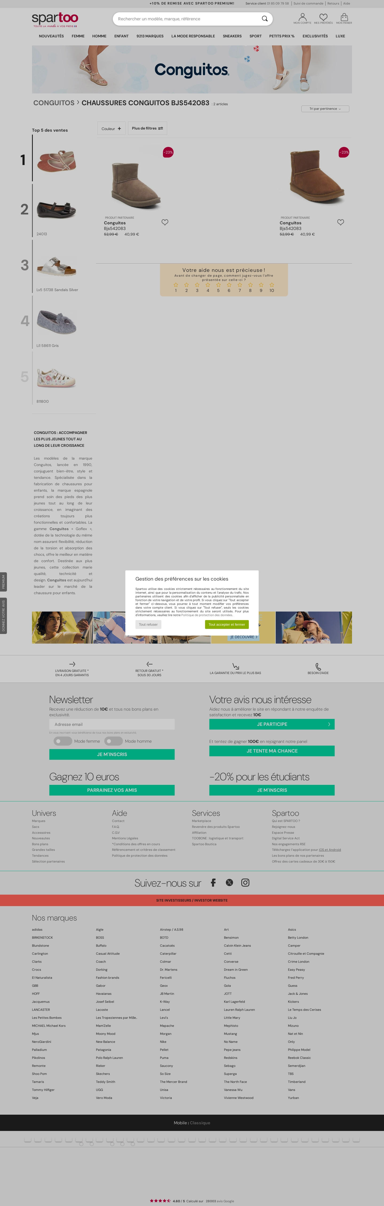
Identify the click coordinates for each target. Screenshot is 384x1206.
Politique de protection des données (206, 615)
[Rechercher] (264, 19)
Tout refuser (148, 624)
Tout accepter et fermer (227, 624)
